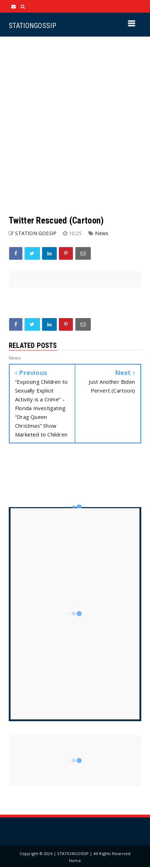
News (101, 233)
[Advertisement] (75, 126)
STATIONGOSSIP (32, 25)
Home (75, 860)
